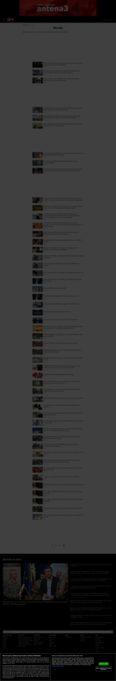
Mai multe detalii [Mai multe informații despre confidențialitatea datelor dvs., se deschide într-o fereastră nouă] (11, 663)
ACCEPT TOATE (104, 663)
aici (26, 672)
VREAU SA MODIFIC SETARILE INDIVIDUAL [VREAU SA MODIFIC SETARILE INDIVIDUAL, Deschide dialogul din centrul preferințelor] (103, 669)
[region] (58, 667)
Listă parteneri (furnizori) (57, 666)
